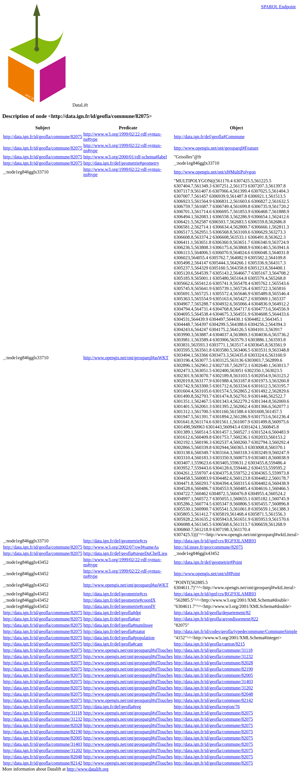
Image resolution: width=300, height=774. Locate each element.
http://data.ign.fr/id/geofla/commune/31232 (213, 656)
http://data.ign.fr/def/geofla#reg (112, 706)
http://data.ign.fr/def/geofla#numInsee (118, 625)
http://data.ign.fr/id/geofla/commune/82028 (213, 662)
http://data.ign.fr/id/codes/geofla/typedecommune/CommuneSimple (235, 631)
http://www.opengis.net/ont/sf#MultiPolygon (215, 171)
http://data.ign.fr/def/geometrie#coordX (119, 600)
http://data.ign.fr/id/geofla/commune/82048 (213, 694)
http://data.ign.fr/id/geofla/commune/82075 (42, 136)
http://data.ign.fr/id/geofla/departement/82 (212, 612)
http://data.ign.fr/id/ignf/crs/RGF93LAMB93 (215, 540)
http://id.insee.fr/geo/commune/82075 (208, 547)
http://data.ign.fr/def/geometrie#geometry (121, 163)
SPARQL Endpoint (278, 6)
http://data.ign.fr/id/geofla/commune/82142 (213, 700)
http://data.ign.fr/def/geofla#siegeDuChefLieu (125, 553)
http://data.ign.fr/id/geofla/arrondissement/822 (216, 618)
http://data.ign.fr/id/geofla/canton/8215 (209, 644)
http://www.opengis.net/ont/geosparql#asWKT (125, 357)
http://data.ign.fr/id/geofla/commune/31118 (213, 650)
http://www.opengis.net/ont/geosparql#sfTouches (128, 650)
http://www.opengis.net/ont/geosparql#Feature (216, 148)
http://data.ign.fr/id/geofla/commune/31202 (213, 687)
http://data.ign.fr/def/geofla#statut (114, 631)
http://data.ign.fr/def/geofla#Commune (209, 136)
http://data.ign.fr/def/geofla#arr (111, 618)
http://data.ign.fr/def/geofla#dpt (112, 612)
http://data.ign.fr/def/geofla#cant (113, 644)
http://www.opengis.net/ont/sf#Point (207, 573)
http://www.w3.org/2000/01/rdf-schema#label (125, 156)
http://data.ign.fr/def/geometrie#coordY (119, 606)
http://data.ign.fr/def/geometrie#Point (208, 562)
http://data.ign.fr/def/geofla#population (119, 637)
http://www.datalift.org (87, 769)
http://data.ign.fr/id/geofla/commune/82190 (213, 669)
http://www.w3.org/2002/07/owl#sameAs (121, 547)
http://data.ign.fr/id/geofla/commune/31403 (213, 681)
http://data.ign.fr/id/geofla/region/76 (207, 706)
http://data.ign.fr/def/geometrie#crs (115, 540)
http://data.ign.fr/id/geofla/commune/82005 (213, 675)
